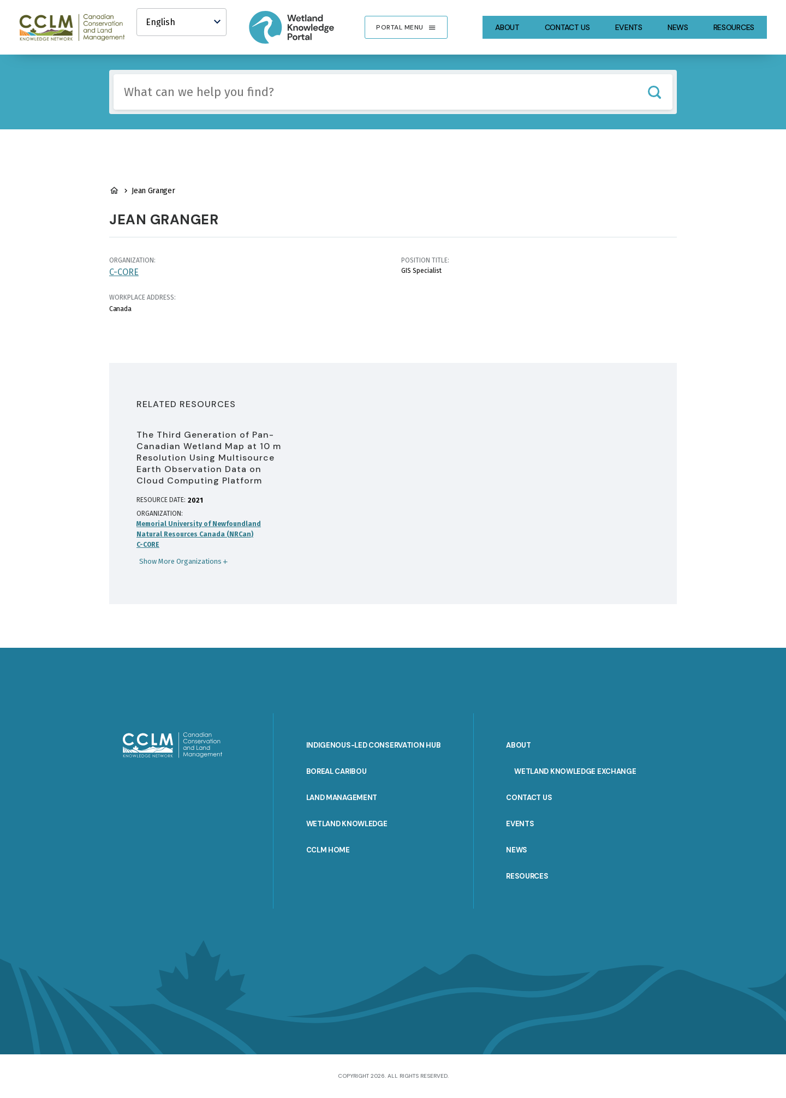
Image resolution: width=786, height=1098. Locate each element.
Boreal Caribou (336, 771)
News (678, 27)
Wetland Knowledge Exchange (575, 771)
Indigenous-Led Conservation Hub (373, 745)
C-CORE (124, 272)
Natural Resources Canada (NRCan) (194, 534)
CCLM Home (328, 850)
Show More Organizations (180, 561)
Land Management (342, 797)
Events (628, 27)
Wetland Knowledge (347, 823)
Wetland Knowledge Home (114, 190)
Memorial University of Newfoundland (198, 524)
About (507, 27)
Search (654, 92)
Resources (733, 27)
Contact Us (567, 27)
